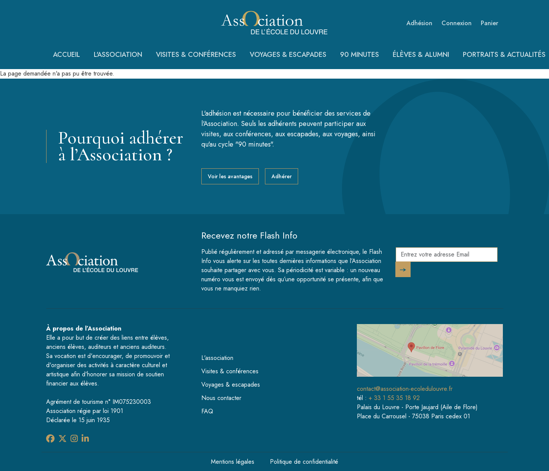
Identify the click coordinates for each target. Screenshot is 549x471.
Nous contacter (221, 398)
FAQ (207, 411)
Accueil (66, 55)
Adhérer (281, 176)
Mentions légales (232, 461)
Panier (489, 23)
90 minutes (359, 55)
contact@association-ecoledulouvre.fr (405, 388)
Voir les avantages (230, 176)
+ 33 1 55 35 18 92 (394, 398)
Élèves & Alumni (421, 55)
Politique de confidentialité (304, 461)
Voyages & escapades (288, 55)
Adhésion (419, 23)
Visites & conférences (196, 55)
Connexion (456, 23)
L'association (118, 55)
